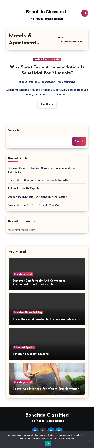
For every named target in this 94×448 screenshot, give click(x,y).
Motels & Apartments (47, 59)
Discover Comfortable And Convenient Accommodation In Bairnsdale (43, 170)
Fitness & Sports (24, 347)
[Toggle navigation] (8, 13)
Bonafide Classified (46, 12)
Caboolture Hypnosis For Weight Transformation (37, 196)
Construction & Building (28, 312)
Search (13, 130)
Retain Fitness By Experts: (24, 188)
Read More (47, 104)
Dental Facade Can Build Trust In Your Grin (34, 205)
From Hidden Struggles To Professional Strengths (38, 180)
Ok (47, 443)
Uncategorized (23, 274)
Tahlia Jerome (25, 82)
